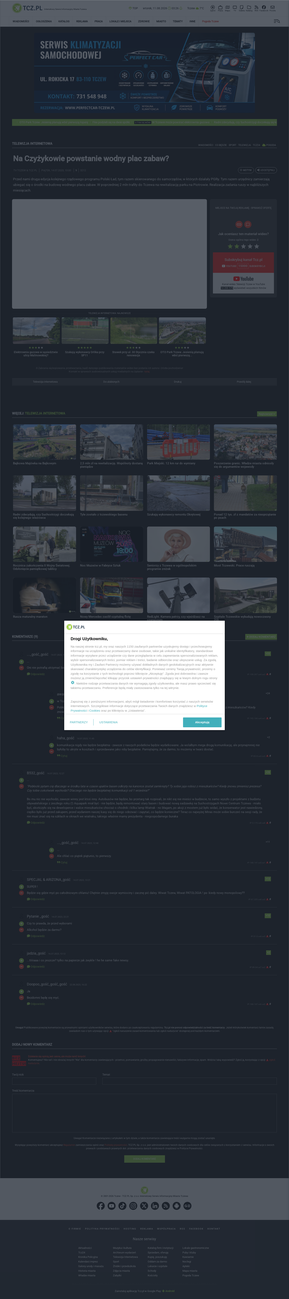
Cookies (94, 710)
